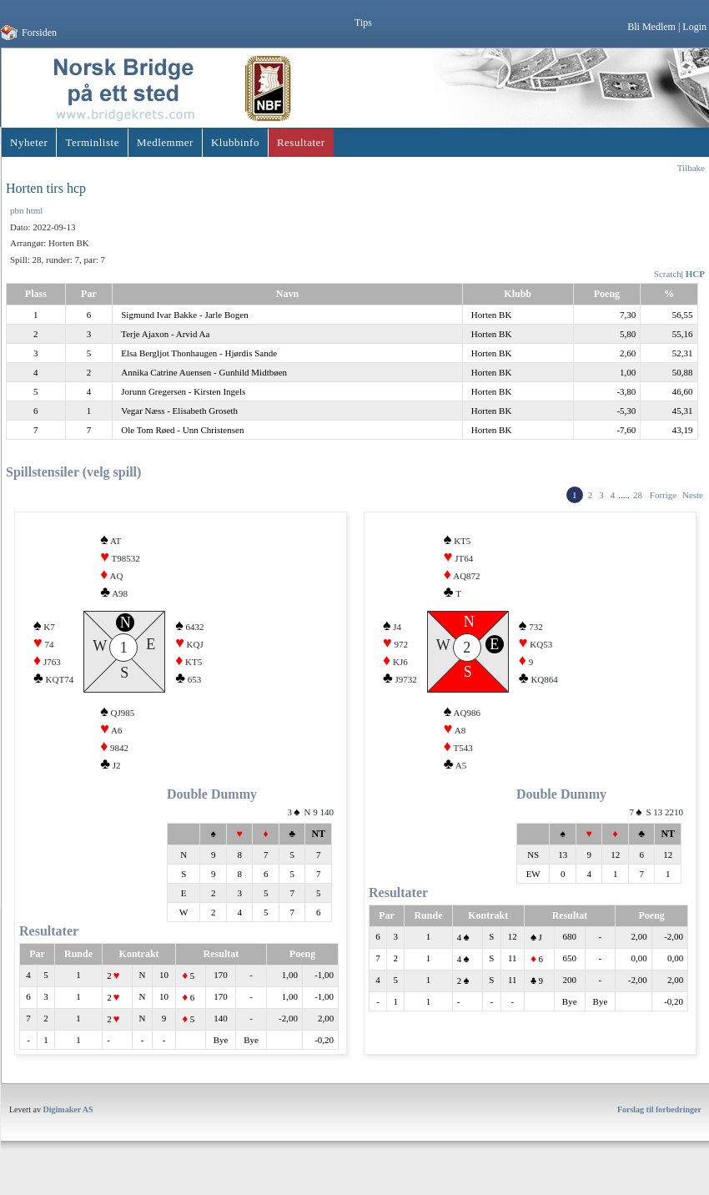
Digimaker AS (68, 1119)
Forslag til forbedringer (659, 1119)
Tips (363, 22)
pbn (17, 210)
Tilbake (691, 168)
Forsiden (39, 32)
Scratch (667, 274)
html (34, 210)
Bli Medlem (651, 27)
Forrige (663, 495)
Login (694, 27)
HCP (695, 274)
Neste (692, 495)
